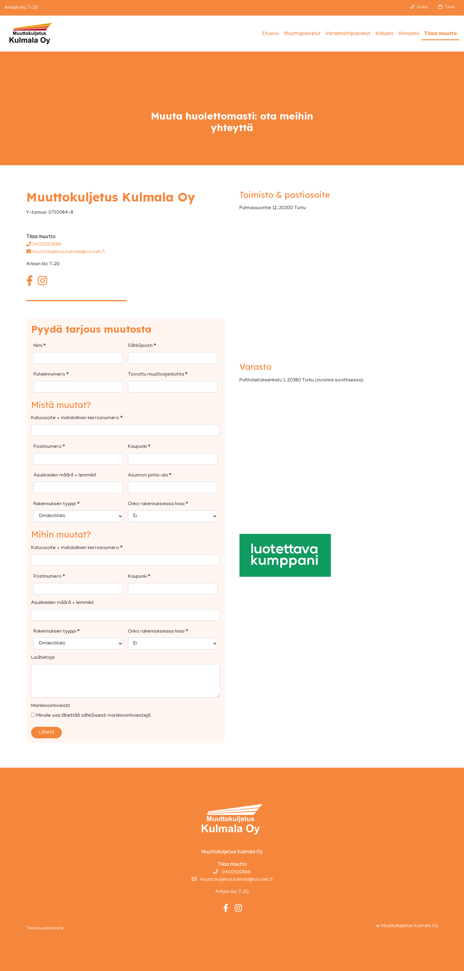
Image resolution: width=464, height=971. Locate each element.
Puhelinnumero (51, 374)
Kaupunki (139, 447)
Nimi (40, 346)
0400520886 (43, 245)
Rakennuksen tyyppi (57, 504)
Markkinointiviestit (50, 706)
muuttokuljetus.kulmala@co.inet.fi (65, 252)
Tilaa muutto (440, 33)
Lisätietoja (43, 658)
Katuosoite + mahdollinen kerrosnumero (76, 418)
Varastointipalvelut (347, 33)
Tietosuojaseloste (45, 928)
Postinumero (49, 447)
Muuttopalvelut (302, 33)
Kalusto (384, 33)
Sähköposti (142, 346)
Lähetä (46, 732)
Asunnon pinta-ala (149, 475)
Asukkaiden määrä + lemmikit (65, 475)
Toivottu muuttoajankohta (157, 374)
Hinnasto (408, 33)
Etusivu (270, 33)
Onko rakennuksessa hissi (158, 504)
